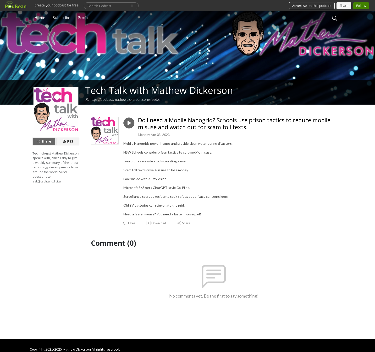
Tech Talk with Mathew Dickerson (159, 90)
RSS (68, 141)
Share (44, 141)
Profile (83, 17)
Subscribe (61, 17)
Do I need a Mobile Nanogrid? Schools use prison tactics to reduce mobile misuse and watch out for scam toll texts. (234, 124)
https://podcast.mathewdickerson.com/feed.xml (124, 99)
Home (39, 17)
